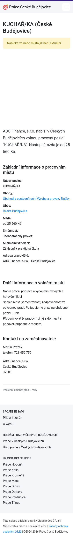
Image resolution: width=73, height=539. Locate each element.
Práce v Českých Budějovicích (23, 441)
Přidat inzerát (12, 418)
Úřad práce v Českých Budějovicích (27, 447)
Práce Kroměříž (13, 475)
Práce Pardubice (14, 497)
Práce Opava (11, 486)
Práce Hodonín (13, 464)
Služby (65, 199)
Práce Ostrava (12, 492)
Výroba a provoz (48, 199)
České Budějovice (15, 211)
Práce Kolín (10, 470)
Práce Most (11, 481)
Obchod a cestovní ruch (19, 199)
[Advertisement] (36, 88)
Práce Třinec (11, 503)
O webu (8, 424)
